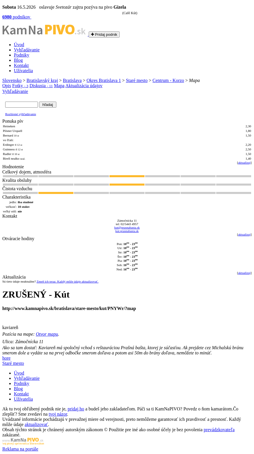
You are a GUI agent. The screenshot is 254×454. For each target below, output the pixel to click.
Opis (6, 85)
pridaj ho (76, 408)
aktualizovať (36, 424)
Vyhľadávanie (27, 49)
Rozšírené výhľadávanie (20, 114)
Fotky (20, 85)
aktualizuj (244, 162)
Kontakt (21, 65)
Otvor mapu (47, 334)
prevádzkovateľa (219, 429)
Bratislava (72, 80)
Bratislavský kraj (42, 80)
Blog (18, 60)
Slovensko (12, 80)
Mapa (59, 85)
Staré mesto (137, 80)
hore (6, 358)
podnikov (16, 16)
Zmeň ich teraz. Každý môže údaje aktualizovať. (68, 281)
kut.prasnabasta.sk (127, 231)
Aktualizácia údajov (83, 85)
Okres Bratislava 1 (104, 80)
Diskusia (41, 85)
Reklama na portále (20, 448)
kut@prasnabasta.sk (127, 227)
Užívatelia (23, 70)
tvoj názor (58, 414)
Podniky (21, 55)
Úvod (19, 44)
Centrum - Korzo (168, 80)
